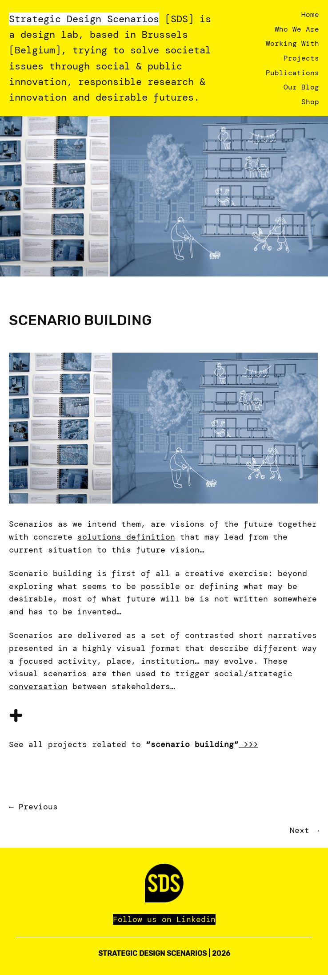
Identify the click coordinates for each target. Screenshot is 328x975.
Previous (38, 806)
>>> (248, 744)
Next (299, 830)
